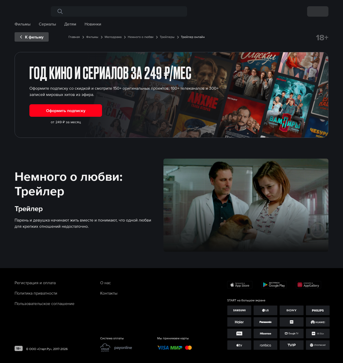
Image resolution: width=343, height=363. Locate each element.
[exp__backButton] (32, 37)
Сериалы (47, 24)
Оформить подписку (65, 110)
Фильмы (22, 24)
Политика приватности (36, 293)
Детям (70, 24)
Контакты (108, 293)
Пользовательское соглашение (44, 303)
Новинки (93, 24)
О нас (105, 282)
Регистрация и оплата (35, 282)
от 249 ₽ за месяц (66, 122)
